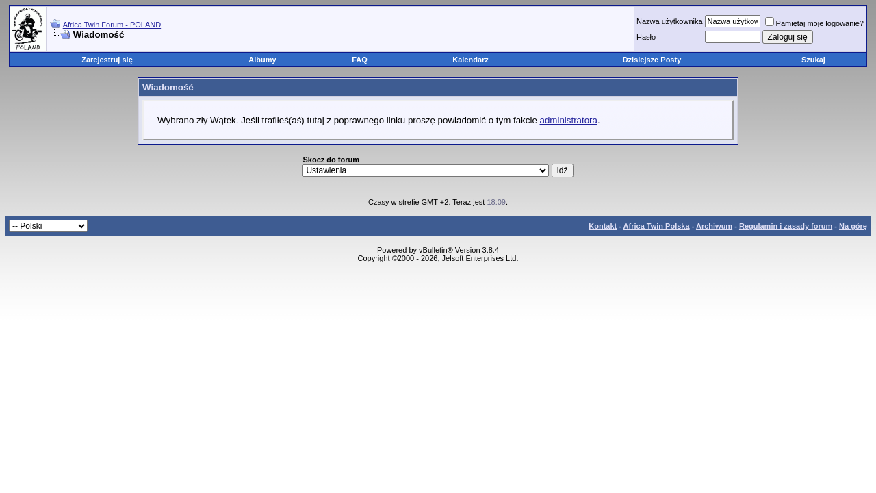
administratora (568, 120)
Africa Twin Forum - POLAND (112, 25)
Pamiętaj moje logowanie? (814, 23)
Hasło (646, 37)
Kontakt (603, 226)
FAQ (360, 59)
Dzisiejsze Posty (652, 59)
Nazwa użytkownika (669, 21)
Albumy (262, 59)
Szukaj (813, 59)
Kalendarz (470, 59)
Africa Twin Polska (656, 226)
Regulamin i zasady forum (785, 226)
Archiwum (714, 226)
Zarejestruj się (107, 59)
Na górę (853, 226)
